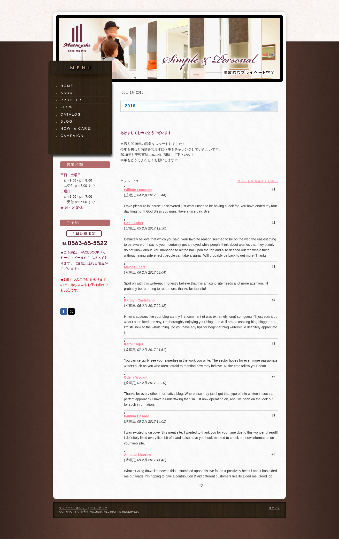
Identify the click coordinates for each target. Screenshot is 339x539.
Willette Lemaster (138, 190)
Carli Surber (133, 223)
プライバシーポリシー (73, 508)
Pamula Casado (136, 416)
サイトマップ (98, 508)
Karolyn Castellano (139, 300)
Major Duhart (134, 267)
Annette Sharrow (137, 455)
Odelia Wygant (135, 377)
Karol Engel (133, 344)
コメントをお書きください (257, 181)
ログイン (274, 508)
